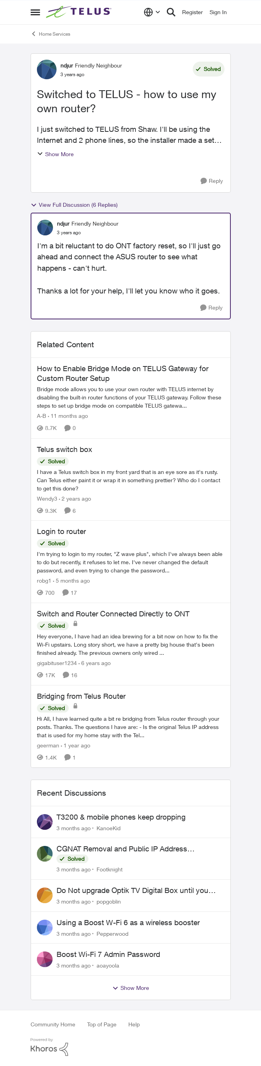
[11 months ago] (68, 416)
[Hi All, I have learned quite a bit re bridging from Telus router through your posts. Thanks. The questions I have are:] (130, 726)
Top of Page (102, 1024)
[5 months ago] (71, 580)
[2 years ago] (75, 498)
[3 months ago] (74, 828)
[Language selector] (152, 12)
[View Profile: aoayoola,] (45, 959)
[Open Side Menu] (35, 12)
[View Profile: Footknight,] (45, 854)
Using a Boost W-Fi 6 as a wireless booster (128, 922)
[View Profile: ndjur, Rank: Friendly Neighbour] (47, 69)
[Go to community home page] (79, 12)
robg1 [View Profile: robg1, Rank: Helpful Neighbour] (44, 580)
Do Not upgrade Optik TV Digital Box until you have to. (132, 890)
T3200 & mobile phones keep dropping (121, 817)
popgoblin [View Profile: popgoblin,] (109, 901)
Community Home (53, 1024)
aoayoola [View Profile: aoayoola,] (108, 965)
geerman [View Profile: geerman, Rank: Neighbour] (48, 745)
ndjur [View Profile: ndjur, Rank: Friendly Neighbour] (66, 65)
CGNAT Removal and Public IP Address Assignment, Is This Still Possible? (122, 849)
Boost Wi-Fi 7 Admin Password (108, 954)
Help (134, 1024)
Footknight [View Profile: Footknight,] (109, 869)
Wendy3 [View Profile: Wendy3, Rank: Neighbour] (47, 498)
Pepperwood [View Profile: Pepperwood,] (112, 933)
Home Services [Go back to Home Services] (50, 34)
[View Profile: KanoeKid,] (45, 822)
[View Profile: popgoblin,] (45, 895)
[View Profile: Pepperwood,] (45, 927)
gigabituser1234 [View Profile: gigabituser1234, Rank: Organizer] (57, 663)
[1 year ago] (75, 745)
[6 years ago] (94, 663)
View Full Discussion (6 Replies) (74, 204)
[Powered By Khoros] (131, 1047)
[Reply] (211, 181)
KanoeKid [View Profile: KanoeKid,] (108, 827)
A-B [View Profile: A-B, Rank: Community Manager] (41, 416)
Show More (55, 154)
